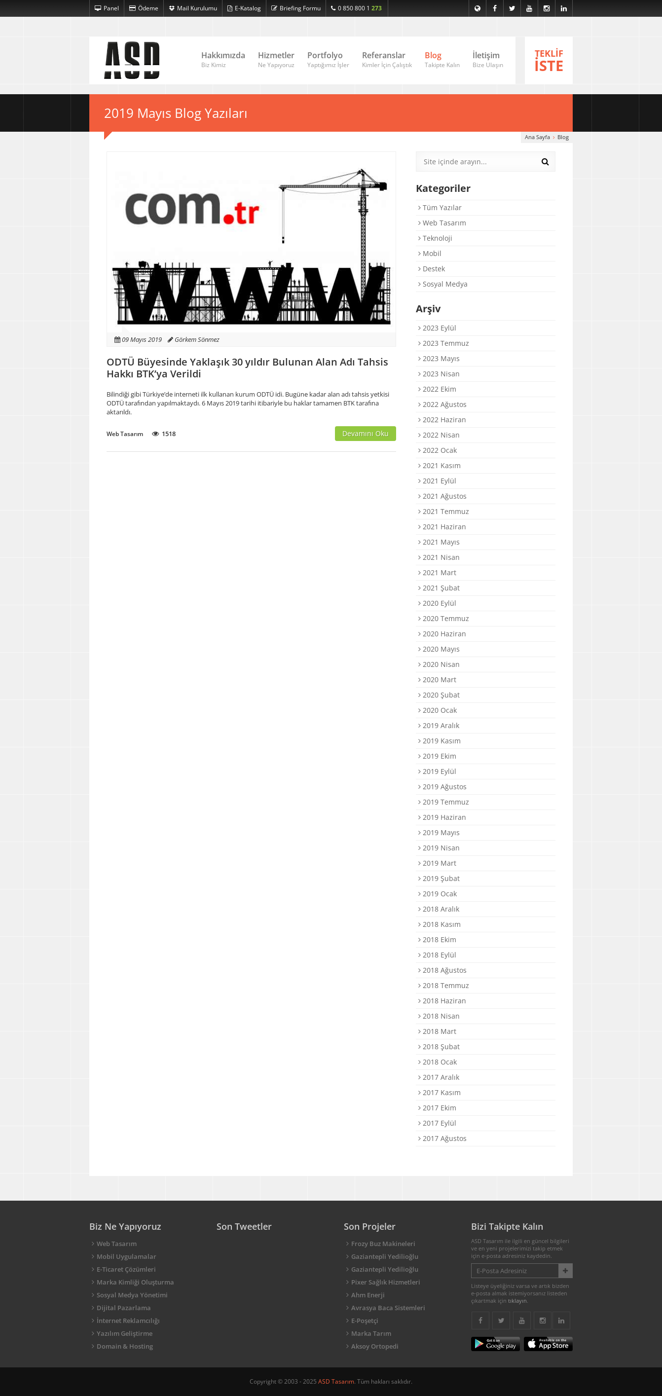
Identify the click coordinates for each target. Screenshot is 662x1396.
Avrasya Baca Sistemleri (388, 1307)
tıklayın (517, 1300)
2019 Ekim (437, 756)
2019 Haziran (442, 817)
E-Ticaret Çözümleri (126, 1269)
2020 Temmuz (443, 618)
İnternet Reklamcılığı (128, 1320)
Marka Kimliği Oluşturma (135, 1282)
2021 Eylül (437, 480)
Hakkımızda (223, 60)
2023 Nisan (439, 373)
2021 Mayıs (439, 542)
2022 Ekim (437, 389)
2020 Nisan (439, 664)
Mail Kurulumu (193, 8)
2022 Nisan (439, 435)
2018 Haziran (442, 1000)
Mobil (429, 253)
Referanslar (387, 60)
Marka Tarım (371, 1333)
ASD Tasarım (336, 1381)
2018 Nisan (439, 1016)
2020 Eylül (437, 603)
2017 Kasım (439, 1092)
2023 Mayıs (439, 358)
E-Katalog (244, 8)
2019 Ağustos (442, 786)
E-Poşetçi (364, 1320)
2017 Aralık (438, 1077)
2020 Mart (437, 679)
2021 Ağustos (442, 496)
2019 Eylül (437, 771)
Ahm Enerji (368, 1294)
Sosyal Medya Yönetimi (132, 1294)
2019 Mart (437, 863)
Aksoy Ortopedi (375, 1346)
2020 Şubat (439, 694)
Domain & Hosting (125, 1346)
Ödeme (143, 8)
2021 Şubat (439, 587)
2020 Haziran (442, 633)
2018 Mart (437, 1031)
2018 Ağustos (442, 970)
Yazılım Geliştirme (124, 1333)
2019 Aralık (438, 725)
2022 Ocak (437, 450)
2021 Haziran (442, 526)
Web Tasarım (442, 222)
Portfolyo (328, 60)
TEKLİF (549, 61)
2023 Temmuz (443, 343)
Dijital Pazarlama (124, 1307)
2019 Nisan (439, 847)
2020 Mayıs (439, 649)
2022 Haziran (442, 419)
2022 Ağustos (442, 404)
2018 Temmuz (443, 985)
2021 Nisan (439, 557)
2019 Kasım (439, 740)
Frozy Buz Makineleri (383, 1243)
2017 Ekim (437, 1107)
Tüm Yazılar (440, 207)
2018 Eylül (437, 954)
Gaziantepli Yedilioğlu (384, 1256)
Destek (431, 268)
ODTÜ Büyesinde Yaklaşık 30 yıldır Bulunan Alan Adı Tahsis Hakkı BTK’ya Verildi (247, 367)
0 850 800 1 (356, 8)
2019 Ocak (437, 893)
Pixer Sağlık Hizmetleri (385, 1282)
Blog (442, 60)
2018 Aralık (438, 909)
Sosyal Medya (443, 284)
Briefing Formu (296, 8)
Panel (107, 8)
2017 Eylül (437, 1123)
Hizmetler (276, 60)
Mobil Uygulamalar (126, 1256)
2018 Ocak (437, 1061)
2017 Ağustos (442, 1138)
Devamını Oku (365, 433)
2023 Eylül (437, 327)
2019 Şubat (439, 878)
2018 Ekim (437, 939)
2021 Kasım (439, 465)
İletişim (488, 60)
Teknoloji (435, 238)
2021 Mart (437, 572)
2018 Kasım (439, 924)
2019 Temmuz (443, 802)
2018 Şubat (439, 1046)
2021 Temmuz (443, 511)
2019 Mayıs (439, 832)
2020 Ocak (437, 710)
